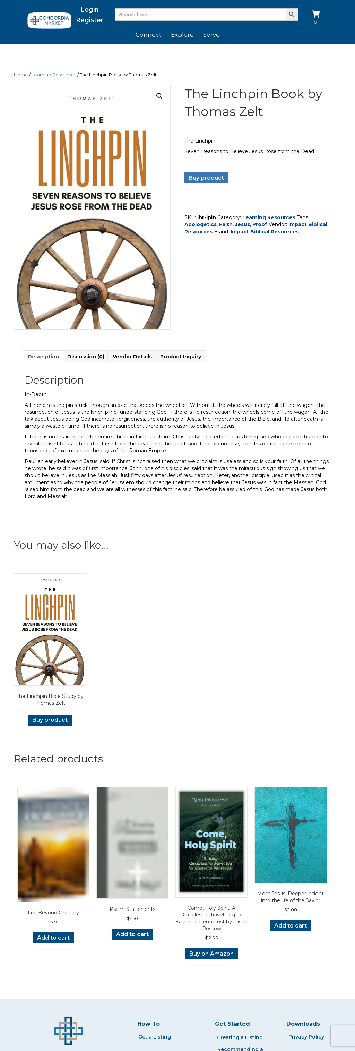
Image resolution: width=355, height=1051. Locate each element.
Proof (259, 224)
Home (21, 74)
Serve (211, 34)
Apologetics (200, 224)
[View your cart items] (317, 18)
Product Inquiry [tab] (180, 356)
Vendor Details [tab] (132, 356)
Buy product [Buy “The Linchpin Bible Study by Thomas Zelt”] (50, 720)
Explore (182, 34)
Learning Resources (54, 74)
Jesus (242, 224)
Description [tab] (43, 356)
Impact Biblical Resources (265, 232)
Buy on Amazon (211, 953)
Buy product (206, 177)
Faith (226, 224)
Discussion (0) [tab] (85, 356)
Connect (149, 34)
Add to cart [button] (53, 937)
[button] (159, 96)
